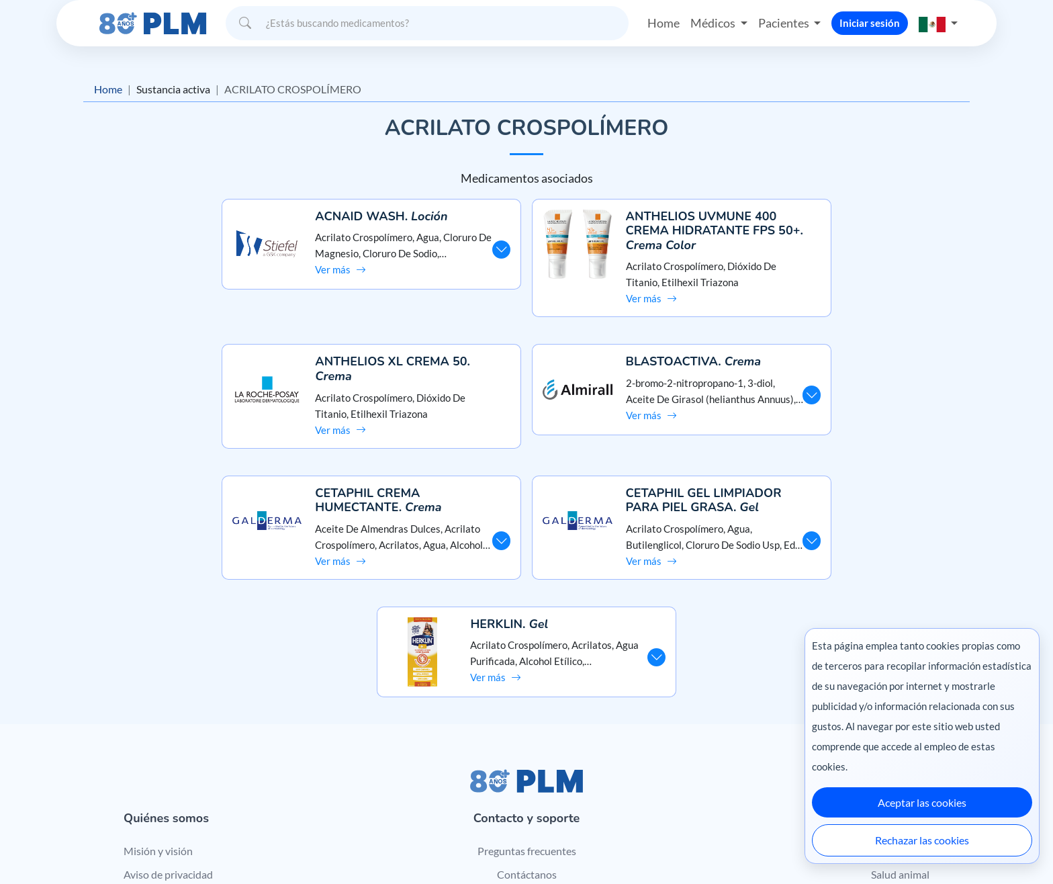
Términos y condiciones (177, 766)
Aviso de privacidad (168, 742)
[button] (938, 23)
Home (663, 22)
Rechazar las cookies (922, 840)
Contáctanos (527, 742)
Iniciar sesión (869, 23)
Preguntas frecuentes (526, 718)
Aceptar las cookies (922, 802)
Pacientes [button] (784, 22)
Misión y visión (158, 718)
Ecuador (775, 845)
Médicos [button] (713, 22)
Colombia (726, 845)
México (680, 845)
